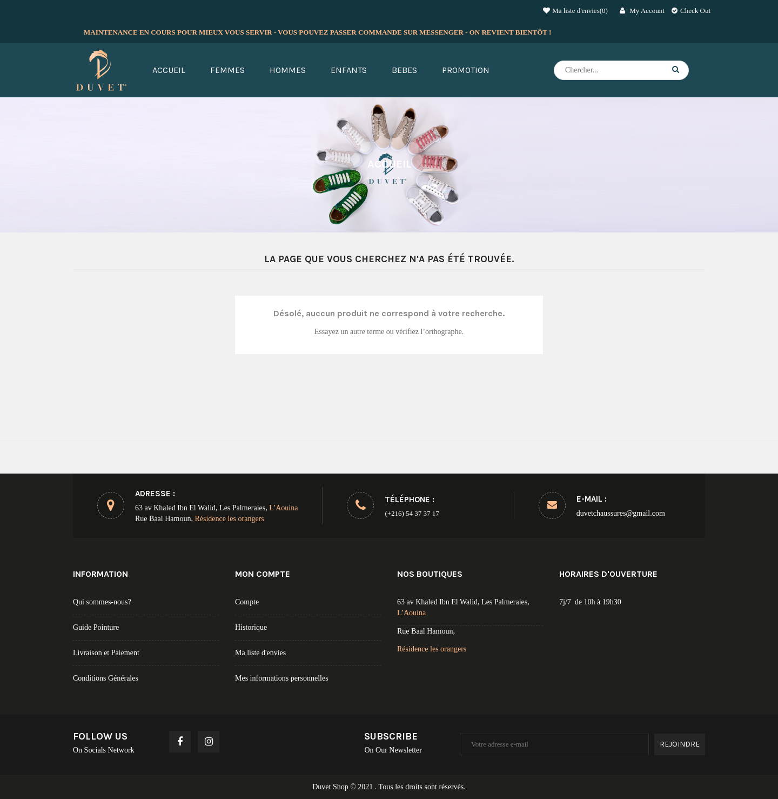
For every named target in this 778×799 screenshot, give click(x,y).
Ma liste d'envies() (575, 10)
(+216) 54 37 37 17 (412, 513)
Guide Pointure (96, 627)
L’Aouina (283, 508)
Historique (251, 627)
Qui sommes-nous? (102, 602)
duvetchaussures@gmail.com (620, 513)
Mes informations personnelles (281, 678)
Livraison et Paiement (106, 653)
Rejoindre (680, 744)
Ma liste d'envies (260, 653)
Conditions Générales (105, 678)
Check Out (691, 10)
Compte (247, 602)
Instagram (209, 742)
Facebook (180, 742)
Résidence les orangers (229, 519)
